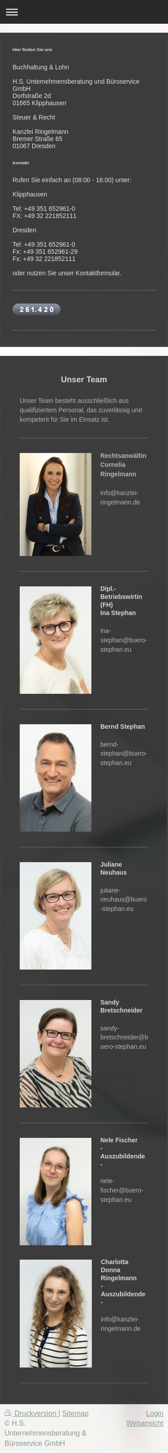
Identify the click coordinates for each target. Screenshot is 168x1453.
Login (155, 1413)
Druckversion (31, 1413)
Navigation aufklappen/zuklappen (84, 11)
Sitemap (75, 1413)
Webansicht (145, 1423)
